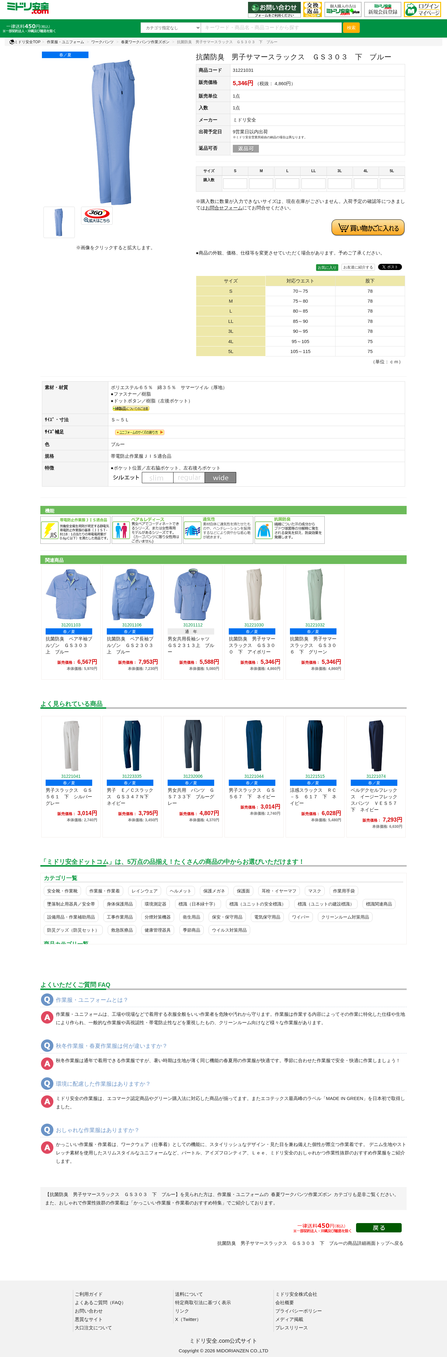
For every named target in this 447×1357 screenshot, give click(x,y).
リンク (182, 1310)
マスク (314, 890)
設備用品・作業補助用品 (71, 917)
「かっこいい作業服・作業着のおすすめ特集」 (178, 1202)
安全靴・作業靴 (62, 890)
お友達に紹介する (358, 267)
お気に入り (327, 267)
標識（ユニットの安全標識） (257, 903)
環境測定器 (155, 903)
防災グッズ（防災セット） (73, 930)
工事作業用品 (120, 917)
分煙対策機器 (158, 917)
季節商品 (191, 930)
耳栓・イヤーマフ (279, 890)
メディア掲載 (289, 1319)
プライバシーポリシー (298, 1310)
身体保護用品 (120, 903)
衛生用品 (191, 917)
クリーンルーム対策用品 (345, 917)
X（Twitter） (188, 1319)
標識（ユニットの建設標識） (326, 903)
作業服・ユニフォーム (65, 42)
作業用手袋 (344, 890)
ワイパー (300, 917)
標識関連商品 (379, 903)
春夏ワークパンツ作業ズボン (145, 42)
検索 (351, 27)
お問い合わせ (89, 1310)
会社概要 (284, 1302)
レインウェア (145, 890)
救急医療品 (122, 930)
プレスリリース (291, 1327)
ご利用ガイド (89, 1294)
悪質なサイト (89, 1319)
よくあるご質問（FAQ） (100, 1302)
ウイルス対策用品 (229, 930)
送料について (189, 1294)
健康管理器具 (158, 930)
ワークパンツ (102, 42)
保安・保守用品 (227, 917)
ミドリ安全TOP (24, 42)
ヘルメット (181, 890)
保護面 (243, 890)
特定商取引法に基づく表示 (203, 1302)
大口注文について (93, 1327)
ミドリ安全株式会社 (296, 1294)
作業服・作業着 (104, 890)
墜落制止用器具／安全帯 (71, 903)
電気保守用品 (267, 917)
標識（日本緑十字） (198, 903)
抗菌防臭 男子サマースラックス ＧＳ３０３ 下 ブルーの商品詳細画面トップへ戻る (310, 1243)
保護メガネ (214, 890)
